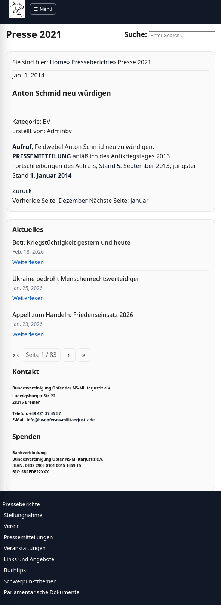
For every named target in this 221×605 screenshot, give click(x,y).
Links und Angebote (29, 559)
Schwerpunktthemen (30, 581)
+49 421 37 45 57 (45, 413)
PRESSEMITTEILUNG (41, 156)
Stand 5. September (126, 166)
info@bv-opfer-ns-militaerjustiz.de (61, 419)
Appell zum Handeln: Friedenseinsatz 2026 (72, 315)
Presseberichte (92, 62)
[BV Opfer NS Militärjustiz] (17, 9)
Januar (140, 200)
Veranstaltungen (25, 547)
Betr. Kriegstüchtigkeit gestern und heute (71, 242)
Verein (12, 525)
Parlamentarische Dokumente (41, 592)
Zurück (22, 191)
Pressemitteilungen (28, 537)
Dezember (73, 200)
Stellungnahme (23, 515)
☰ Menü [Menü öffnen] (43, 9)
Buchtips (15, 570)
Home (58, 62)
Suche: (135, 34)
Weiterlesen (28, 262)
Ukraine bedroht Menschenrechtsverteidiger (75, 279)
